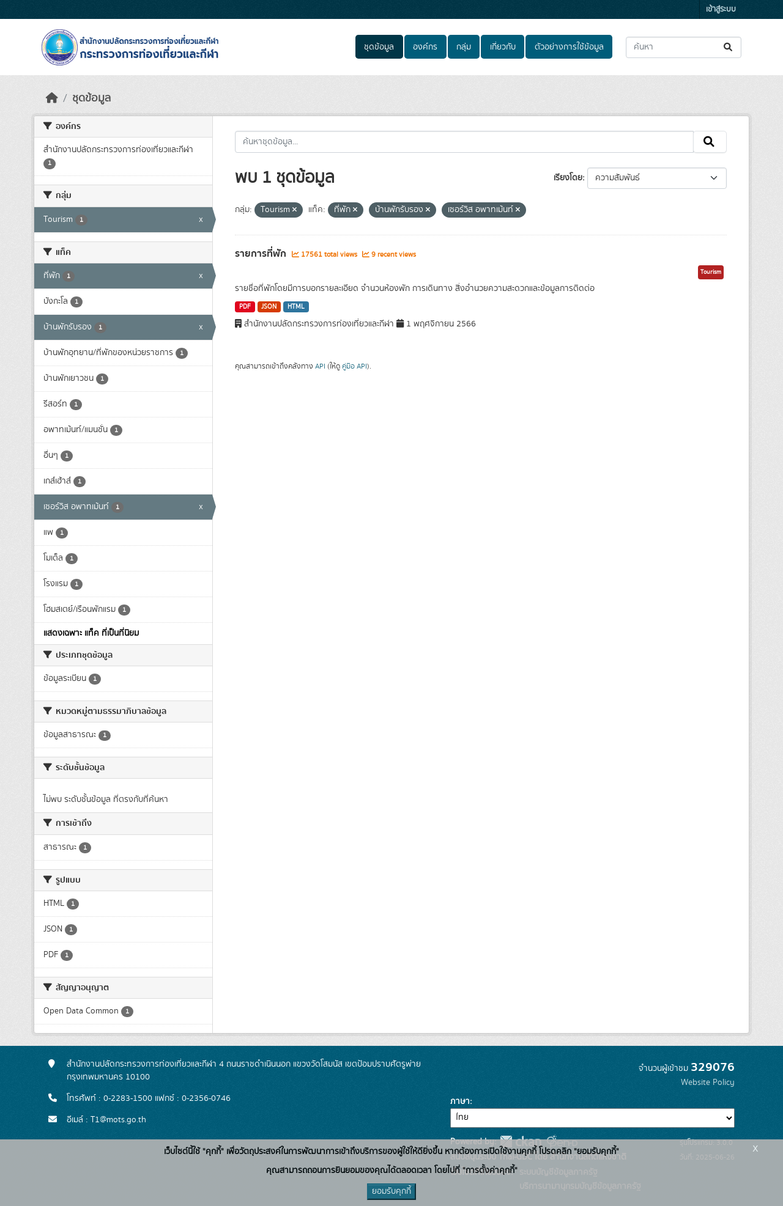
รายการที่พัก (262, 254)
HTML (296, 307)
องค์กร (425, 47)
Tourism (710, 272)
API (320, 366)
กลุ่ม (463, 47)
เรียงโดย (568, 178)
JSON (268, 307)
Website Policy (708, 1082)
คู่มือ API (354, 366)
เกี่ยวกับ (503, 47)
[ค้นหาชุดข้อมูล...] (683, 47)
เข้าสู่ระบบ (721, 9)
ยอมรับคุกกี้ (391, 1191)
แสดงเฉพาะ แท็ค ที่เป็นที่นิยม (91, 633)
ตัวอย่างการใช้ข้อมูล (569, 47)
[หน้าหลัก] (52, 98)
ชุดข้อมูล (379, 47)
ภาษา (460, 1101)
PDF (245, 307)
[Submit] (729, 47)
